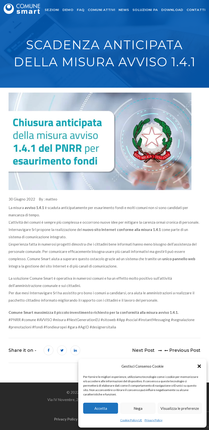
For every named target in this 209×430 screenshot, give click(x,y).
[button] (199, 366)
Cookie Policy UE (131, 420)
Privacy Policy (153, 420)
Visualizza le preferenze (179, 408)
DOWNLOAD (172, 10)
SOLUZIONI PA (145, 10)
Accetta (100, 408)
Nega (138, 408)
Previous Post (181, 350)
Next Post (147, 350)
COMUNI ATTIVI (101, 10)
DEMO (67, 10)
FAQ (80, 10)
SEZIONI (52, 10)
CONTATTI (196, 10)
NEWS (124, 10)
